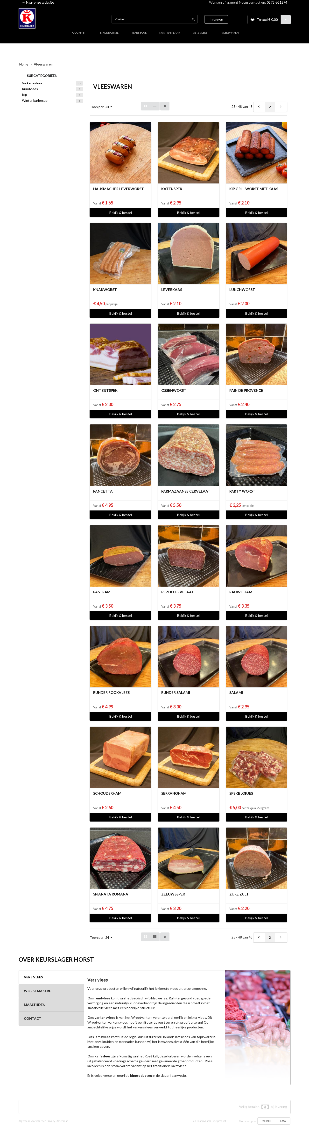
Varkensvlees (32, 83)
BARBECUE (139, 32)
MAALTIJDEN (34, 1005)
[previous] (259, 107)
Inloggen (216, 19)
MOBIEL (267, 1120)
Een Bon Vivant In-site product (209, 1121)
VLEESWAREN (230, 32)
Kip (24, 95)
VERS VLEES (199, 32)
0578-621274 (277, 2)
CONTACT (32, 1018)
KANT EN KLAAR (169, 32)
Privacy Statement (57, 1121)
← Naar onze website (38, 2)
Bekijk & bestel (120, 213)
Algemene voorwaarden (32, 1121)
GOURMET (79, 32)
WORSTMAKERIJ (37, 991)
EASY (283, 1120)
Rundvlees (30, 89)
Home (23, 64)
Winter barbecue (35, 100)
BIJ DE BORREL (109, 32)
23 (79, 83)
